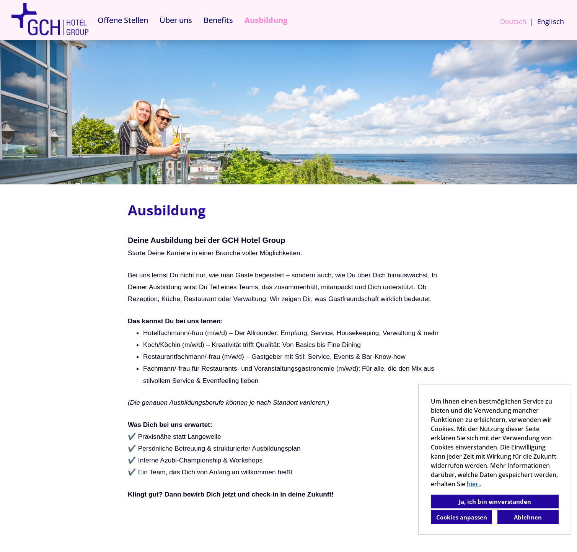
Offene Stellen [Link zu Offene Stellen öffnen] (123, 20)
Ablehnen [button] (528, 517)
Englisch (550, 21)
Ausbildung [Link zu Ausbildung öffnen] (265, 20)
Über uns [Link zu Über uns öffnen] (176, 20)
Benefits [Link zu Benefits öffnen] (218, 20)
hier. (473, 484)
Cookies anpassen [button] (461, 517)
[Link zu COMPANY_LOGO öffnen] (50, 20)
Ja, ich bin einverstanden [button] (495, 501)
